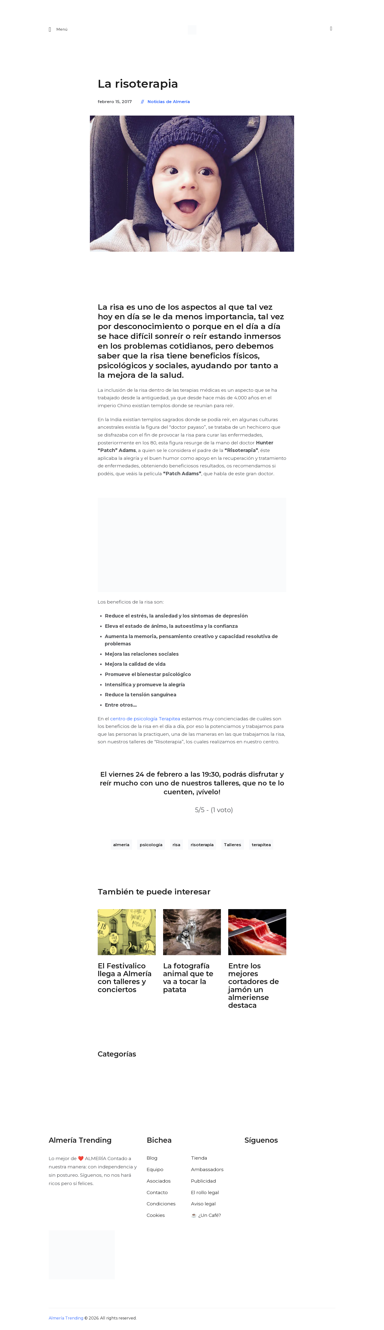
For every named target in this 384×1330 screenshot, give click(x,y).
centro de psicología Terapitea (145, 720)
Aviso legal (203, 1205)
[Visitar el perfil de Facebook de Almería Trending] (248, 1160)
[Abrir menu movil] (58, 30)
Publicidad (203, 1182)
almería (121, 846)
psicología (151, 846)
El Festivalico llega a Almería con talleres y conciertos (125, 979)
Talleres (232, 846)
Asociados (159, 1182)
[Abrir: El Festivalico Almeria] (127, 934)
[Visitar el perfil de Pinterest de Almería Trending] (288, 1160)
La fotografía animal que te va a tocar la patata (188, 979)
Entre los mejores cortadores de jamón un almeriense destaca (253, 987)
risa (176, 846)
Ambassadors (207, 1171)
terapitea (261, 846)
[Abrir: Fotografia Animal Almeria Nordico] (192, 934)
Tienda (199, 1160)
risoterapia (202, 846)
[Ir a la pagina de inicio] (192, 30)
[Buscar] (330, 30)
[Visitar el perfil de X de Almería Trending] (262, 1160)
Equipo (155, 1171)
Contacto (157, 1194)
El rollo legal (205, 1194)
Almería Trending (66, 1320)
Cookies (156, 1217)
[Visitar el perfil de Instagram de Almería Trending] (275, 1160)
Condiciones (161, 1205)
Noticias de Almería (168, 103)
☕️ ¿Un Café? (206, 1217)
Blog (152, 1160)
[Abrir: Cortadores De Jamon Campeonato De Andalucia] (257, 934)
